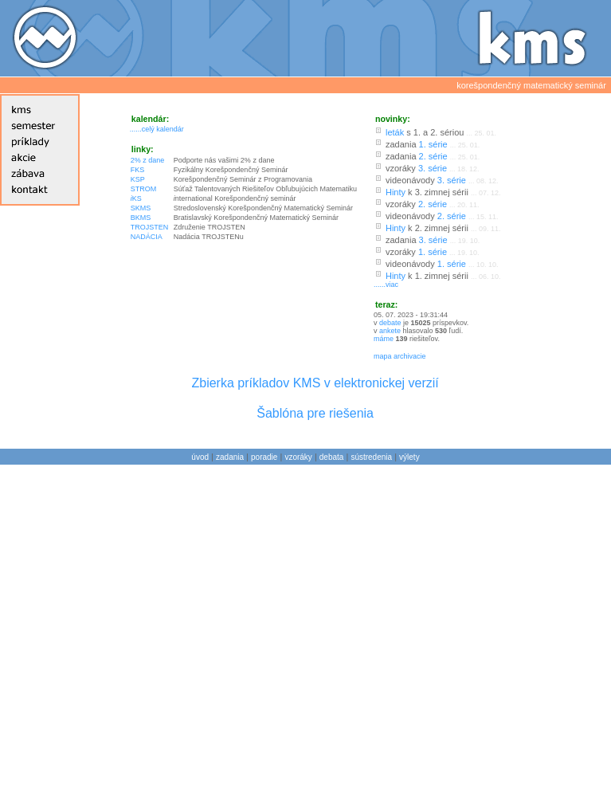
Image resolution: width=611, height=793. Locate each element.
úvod (200, 457)
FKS (138, 170)
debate (390, 323)
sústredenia (371, 457)
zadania (230, 457)
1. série (433, 144)
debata (331, 457)
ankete (390, 331)
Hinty (395, 192)
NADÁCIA (147, 237)
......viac (386, 285)
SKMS (141, 208)
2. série (433, 156)
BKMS (141, 218)
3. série (432, 168)
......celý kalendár (157, 129)
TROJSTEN (150, 227)
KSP (138, 179)
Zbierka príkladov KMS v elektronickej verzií (314, 383)
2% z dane (148, 160)
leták (395, 132)
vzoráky (297, 457)
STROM (144, 189)
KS (136, 198)
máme (385, 339)
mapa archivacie (400, 356)
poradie (264, 457)
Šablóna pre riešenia (315, 413)
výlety (409, 457)
